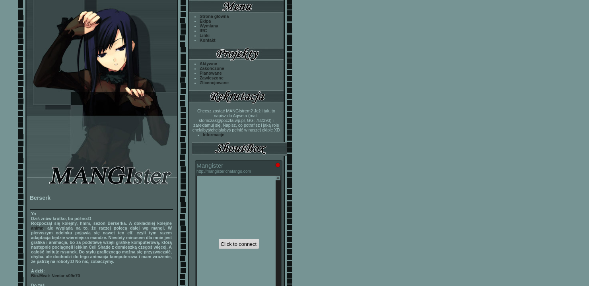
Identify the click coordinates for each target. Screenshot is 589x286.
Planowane (211, 73)
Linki (205, 35)
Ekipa (205, 21)
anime (37, 228)
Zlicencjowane (214, 82)
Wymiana (209, 25)
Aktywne (208, 63)
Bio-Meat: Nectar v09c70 (55, 275)
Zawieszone (212, 77)
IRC (203, 30)
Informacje (213, 134)
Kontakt (208, 40)
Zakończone (212, 68)
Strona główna (214, 16)
